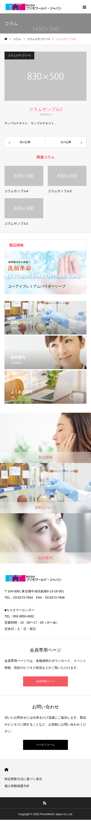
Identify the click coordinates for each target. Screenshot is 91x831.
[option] (45, 272)
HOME (6, 770)
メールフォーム (45, 744)
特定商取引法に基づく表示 (23, 779)
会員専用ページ (45, 681)
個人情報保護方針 (17, 786)
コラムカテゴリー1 (19, 55)
